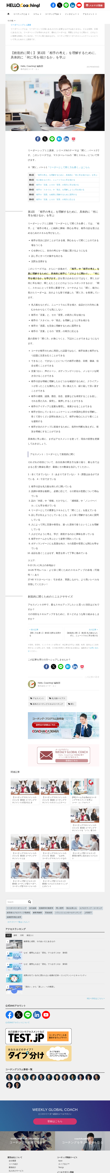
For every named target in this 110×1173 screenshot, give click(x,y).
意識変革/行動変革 (46, 908)
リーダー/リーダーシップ (16, 908)
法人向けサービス (16, 1171)
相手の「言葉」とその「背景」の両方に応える (55, 199)
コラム (37, 14)
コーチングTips (53, 14)
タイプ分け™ (63, 1164)
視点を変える (71, 908)
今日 (8, 935)
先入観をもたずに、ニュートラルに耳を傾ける (55, 180)
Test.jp (61, 1167)
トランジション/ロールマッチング (68, 913)
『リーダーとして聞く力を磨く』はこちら (68, 167)
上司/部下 (88, 913)
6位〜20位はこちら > (96, 998)
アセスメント (90, 14)
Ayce (60, 1161)
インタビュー (72, 14)
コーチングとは (21, 14)
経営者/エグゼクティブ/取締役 (18, 913)
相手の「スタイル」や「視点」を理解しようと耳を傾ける (60, 190)
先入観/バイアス (57, 698)
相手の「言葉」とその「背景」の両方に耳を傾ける (57, 185)
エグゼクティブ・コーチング (91, 908)
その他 (11, 21)
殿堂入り (30, 935)
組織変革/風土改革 (14, 917)
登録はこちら (55, 1121)
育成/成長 (48, 913)
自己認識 (32, 908)
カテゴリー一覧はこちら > (18, 922)
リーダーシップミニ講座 (21, 25)
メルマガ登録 (94, 5)
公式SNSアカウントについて (17, 1022)
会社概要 (12, 1161)
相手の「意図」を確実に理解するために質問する (56, 194)
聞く (71, 704)
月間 (22, 935)
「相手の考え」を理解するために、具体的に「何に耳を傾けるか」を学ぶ (66, 175)
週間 (15, 935)
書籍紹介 (12, 1167)
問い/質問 (59, 908)
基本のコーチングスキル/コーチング (46, 704)
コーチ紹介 (13, 1164)
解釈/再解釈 (37, 913)
